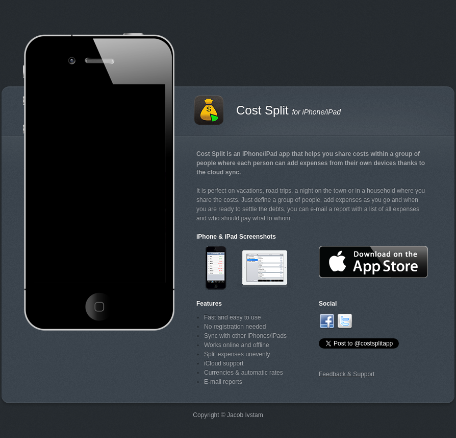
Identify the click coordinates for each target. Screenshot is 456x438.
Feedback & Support (346, 374)
